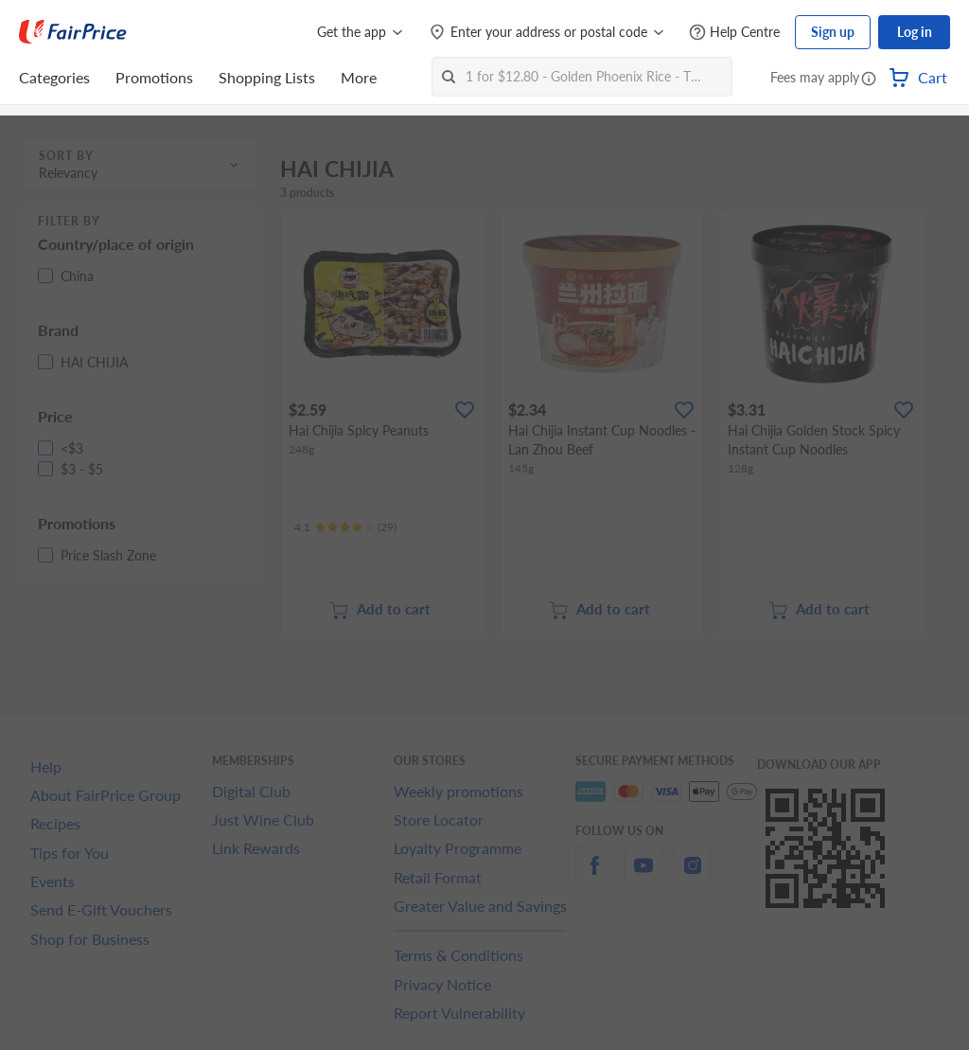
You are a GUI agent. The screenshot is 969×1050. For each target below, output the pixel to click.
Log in (914, 32)
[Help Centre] (734, 33)
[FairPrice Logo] (73, 32)
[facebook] (594, 876)
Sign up (832, 32)
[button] (868, 79)
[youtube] (643, 876)
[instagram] (693, 876)
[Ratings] (345, 527)
